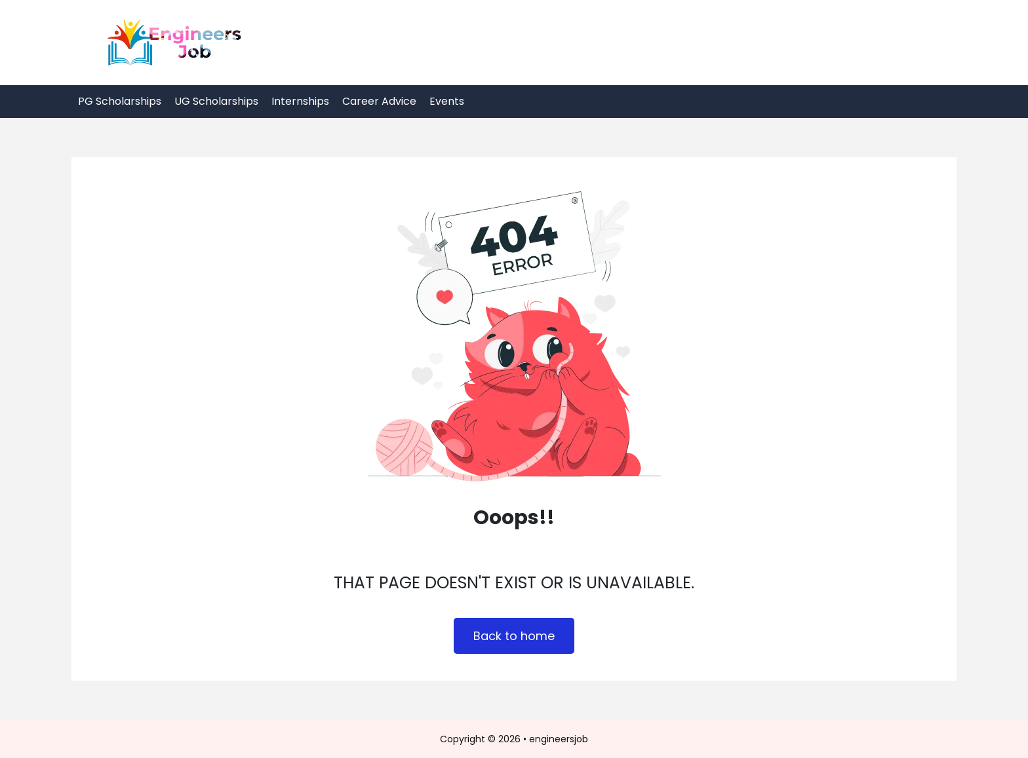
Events (446, 101)
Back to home (514, 636)
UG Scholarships (216, 101)
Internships (300, 101)
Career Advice (379, 101)
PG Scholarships (119, 101)
